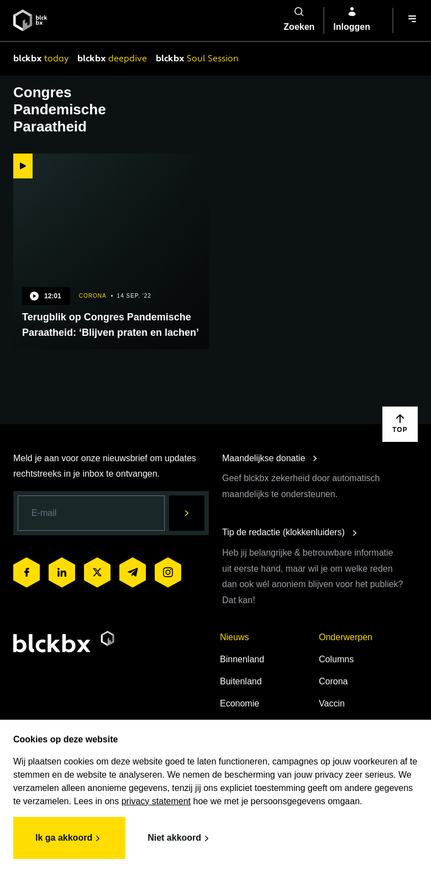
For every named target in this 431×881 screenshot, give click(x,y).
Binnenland (242, 659)
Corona (333, 681)
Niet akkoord (180, 838)
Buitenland (241, 681)
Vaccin (332, 703)
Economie (239, 703)
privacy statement (156, 801)
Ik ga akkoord (69, 838)
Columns (336, 659)
